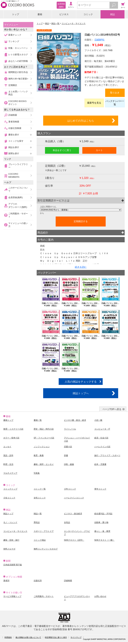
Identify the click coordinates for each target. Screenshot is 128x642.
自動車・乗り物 (101, 522)
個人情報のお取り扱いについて (28, 637)
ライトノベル (70, 429)
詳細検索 (12, 115)
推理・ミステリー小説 (13, 429)
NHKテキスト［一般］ (104, 540)
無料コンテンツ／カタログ (46, 549)
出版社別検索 (14, 128)
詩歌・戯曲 (69, 464)
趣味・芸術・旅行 (11, 540)
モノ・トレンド (10, 522)
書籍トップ (8, 420)
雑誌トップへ (81, 393)
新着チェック (14, 35)
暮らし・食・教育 (102, 531)
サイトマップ (76, 637)
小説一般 (98, 420)
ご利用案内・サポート (18, 215)
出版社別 (38, 580)
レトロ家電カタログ (18, 54)
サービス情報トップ (12, 596)
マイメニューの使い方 (18, 224)
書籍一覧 (38, 420)
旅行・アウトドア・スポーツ (107, 455)
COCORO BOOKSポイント (17, 102)
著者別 (6, 580)
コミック (88, 14)
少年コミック (70, 489)
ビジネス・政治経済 (73, 513)
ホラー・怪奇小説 (11, 438)
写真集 (37, 473)
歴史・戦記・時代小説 (44, 429)
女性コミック (40, 498)
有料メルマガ (9, 549)
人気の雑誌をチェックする (81, 381)
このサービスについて (18, 189)
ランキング (13, 41)
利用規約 (8, 637)
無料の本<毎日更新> (18, 78)
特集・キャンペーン (18, 48)
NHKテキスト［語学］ (74, 540)
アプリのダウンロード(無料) (17, 205)
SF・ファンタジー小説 (44, 438)
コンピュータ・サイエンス (74, 23)
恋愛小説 (68, 446)
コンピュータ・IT (102, 429)
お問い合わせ (100, 596)
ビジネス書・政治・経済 (75, 420)
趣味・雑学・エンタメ (44, 464)
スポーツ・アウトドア (44, 531)
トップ (15, 14)
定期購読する (81, 221)
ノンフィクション (42, 446)
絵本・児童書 (100, 464)
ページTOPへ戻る (111, 409)
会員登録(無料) (15, 197)
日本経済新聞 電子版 (12, 565)
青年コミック (100, 489)
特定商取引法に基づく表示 (56, 637)
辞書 (66, 455)
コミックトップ (10, 489)
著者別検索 (13, 121)
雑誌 (112, 14)
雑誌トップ (8, 513)
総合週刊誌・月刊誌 (103, 513)
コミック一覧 (40, 489)
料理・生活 (8, 464)
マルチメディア (10, 473)
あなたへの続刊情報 (18, 61)
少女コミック (9, 498)
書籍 (40, 14)
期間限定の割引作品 (18, 72)
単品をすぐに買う (62, 150)
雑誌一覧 (55, 23)
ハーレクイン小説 (102, 446)
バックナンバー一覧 (115, 103)
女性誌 (67, 522)
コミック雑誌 (40, 540)
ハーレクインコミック (74, 498)
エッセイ (7, 446)
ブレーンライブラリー (18, 166)
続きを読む (80, 267)
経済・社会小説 (101, 438)
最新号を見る (94, 102)
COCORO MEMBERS (13, 175)
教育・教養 (39, 455)
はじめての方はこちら (80, 120)
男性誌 (37, 522)
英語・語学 (8, 455)
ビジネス (64, 14)
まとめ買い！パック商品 (18, 93)
